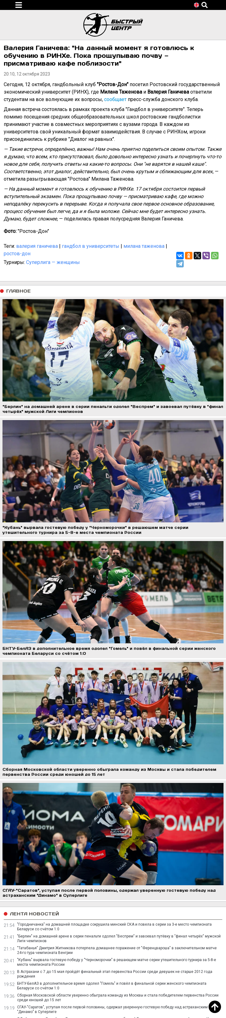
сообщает (115, 99)
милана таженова (143, 246)
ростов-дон (17, 254)
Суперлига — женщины (53, 262)
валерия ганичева (37, 246)
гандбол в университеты (90, 246)
